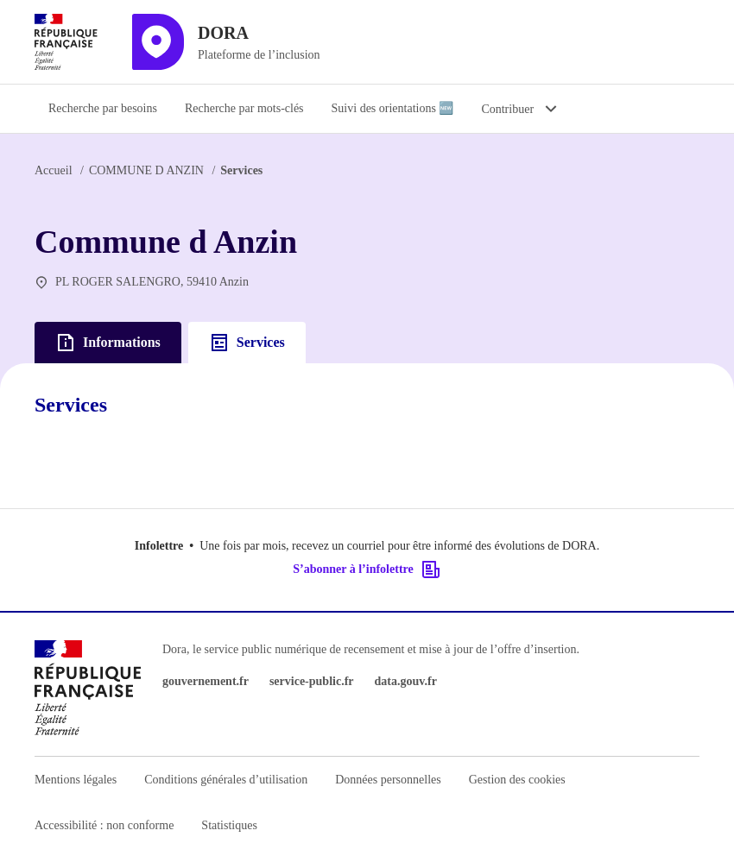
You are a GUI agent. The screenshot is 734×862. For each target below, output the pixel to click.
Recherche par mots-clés (244, 108)
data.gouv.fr (406, 681)
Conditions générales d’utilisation (225, 779)
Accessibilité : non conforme (104, 825)
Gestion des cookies (517, 779)
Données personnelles (387, 779)
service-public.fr (311, 681)
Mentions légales (76, 779)
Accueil (54, 170)
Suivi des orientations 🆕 (393, 108)
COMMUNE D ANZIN (146, 170)
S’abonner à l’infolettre (366, 569)
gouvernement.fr (205, 681)
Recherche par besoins (102, 108)
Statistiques (229, 825)
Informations (108, 342)
